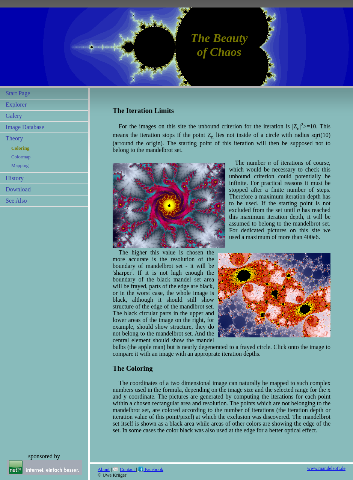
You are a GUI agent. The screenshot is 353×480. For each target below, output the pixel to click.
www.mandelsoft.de (326, 468)
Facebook (150, 469)
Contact (124, 469)
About (104, 469)
